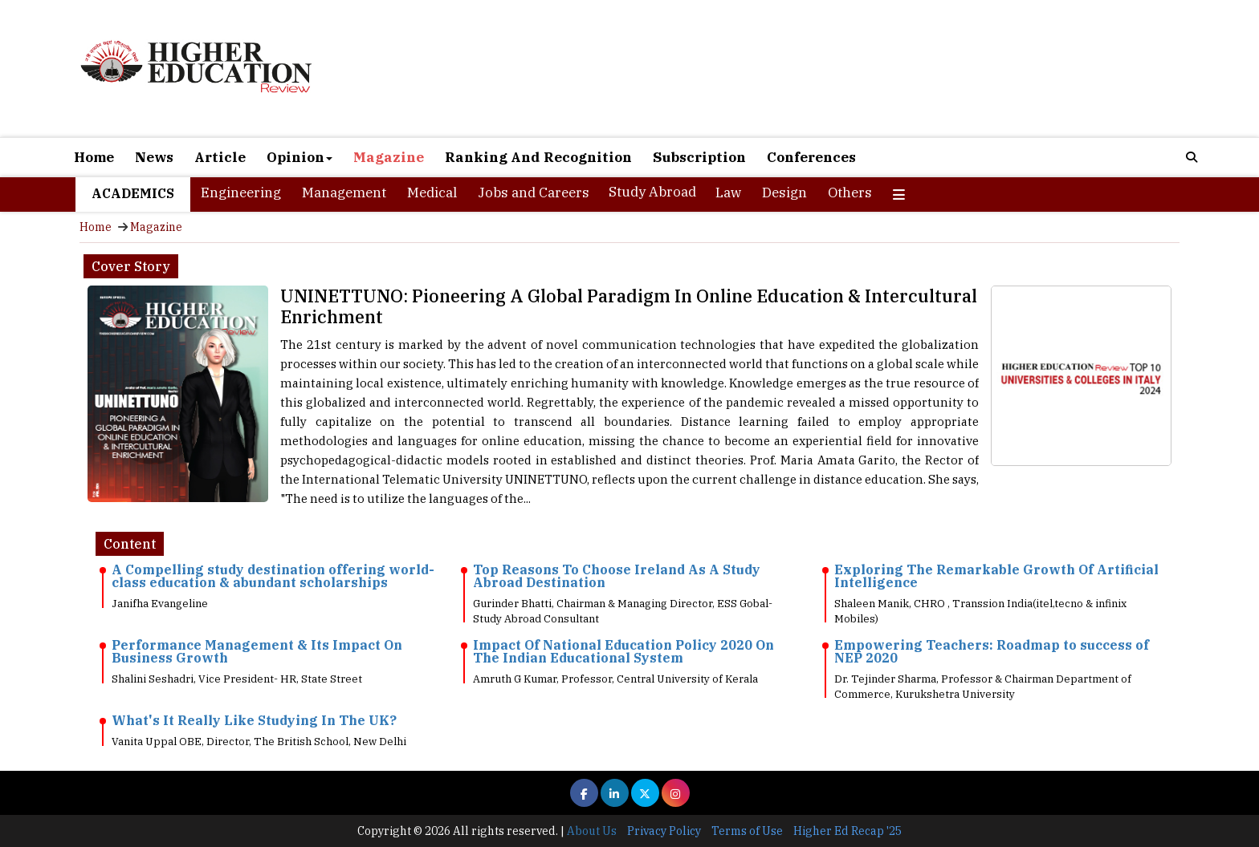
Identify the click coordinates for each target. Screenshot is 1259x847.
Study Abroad (652, 192)
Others (850, 192)
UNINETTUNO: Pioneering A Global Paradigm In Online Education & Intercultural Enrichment (628, 306)
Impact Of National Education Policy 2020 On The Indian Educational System (623, 651)
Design (784, 192)
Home (94, 157)
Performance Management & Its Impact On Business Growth (257, 651)
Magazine (388, 157)
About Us (592, 831)
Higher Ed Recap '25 (847, 831)
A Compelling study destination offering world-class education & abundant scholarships (273, 575)
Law (728, 192)
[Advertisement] (814, 70)
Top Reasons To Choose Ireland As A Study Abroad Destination (616, 575)
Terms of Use (747, 831)
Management (344, 192)
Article (220, 157)
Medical (432, 192)
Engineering (241, 192)
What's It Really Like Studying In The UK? (254, 720)
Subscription (699, 157)
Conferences (811, 157)
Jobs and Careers (533, 192)
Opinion (299, 157)
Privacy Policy (664, 831)
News (154, 157)
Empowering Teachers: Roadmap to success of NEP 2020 (991, 651)
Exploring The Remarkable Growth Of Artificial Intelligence (996, 575)
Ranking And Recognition (538, 157)
